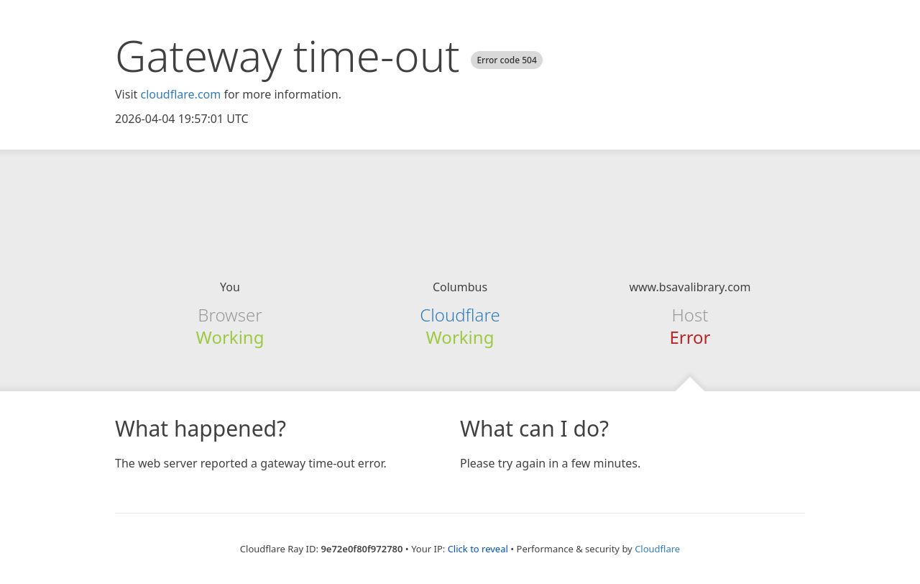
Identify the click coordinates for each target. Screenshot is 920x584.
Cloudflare (460, 315)
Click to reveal (478, 548)
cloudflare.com (180, 94)
